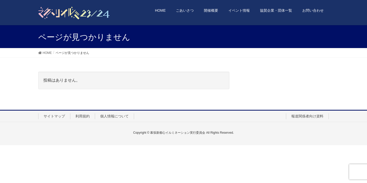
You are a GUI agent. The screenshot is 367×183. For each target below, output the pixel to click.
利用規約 (82, 116)
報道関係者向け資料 (307, 116)
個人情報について (114, 116)
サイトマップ (54, 116)
